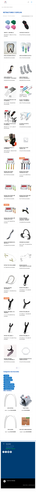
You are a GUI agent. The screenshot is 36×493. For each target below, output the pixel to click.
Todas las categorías (9, 388)
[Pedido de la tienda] (27, 16)
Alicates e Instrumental (9, 386)
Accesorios (7, 382)
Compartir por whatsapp (10, 480)
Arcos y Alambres (8, 380)
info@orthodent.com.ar (9, 447)
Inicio (2, 7)
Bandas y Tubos (8, 377)
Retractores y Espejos (9, 384)
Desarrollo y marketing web (29, 485)
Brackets (7, 375)
